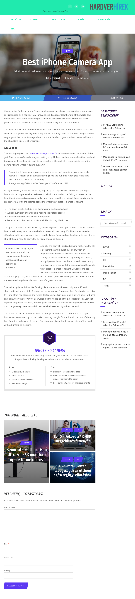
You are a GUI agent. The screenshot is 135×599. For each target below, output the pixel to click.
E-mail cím (9, 557)
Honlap (7, 570)
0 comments (84, 78)
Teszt (106, 285)
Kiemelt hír (108, 266)
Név (6, 544)
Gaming (107, 253)
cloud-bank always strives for (43, 153)
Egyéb (67, 51)
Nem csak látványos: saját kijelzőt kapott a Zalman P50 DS (116, 169)
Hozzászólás (10, 507)
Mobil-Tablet (109, 272)
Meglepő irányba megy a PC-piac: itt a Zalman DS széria (115, 147)
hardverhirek (54, 78)
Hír (104, 259)
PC (104, 279)
